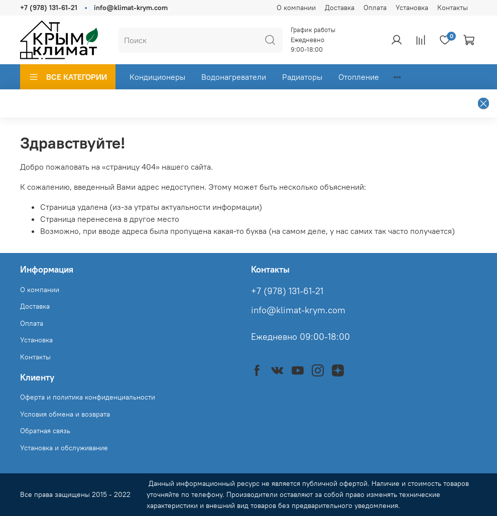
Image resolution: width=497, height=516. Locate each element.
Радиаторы (302, 77)
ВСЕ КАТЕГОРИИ (68, 77)
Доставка (339, 7)
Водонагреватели (233, 77)
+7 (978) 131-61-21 (48, 7)
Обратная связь (45, 430)
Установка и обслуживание (64, 447)
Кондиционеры (157, 77)
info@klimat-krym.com (131, 7)
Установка (412, 7)
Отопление (358, 77)
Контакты (452, 7)
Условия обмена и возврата (65, 414)
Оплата (375, 7)
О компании (296, 7)
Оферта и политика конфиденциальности (87, 397)
